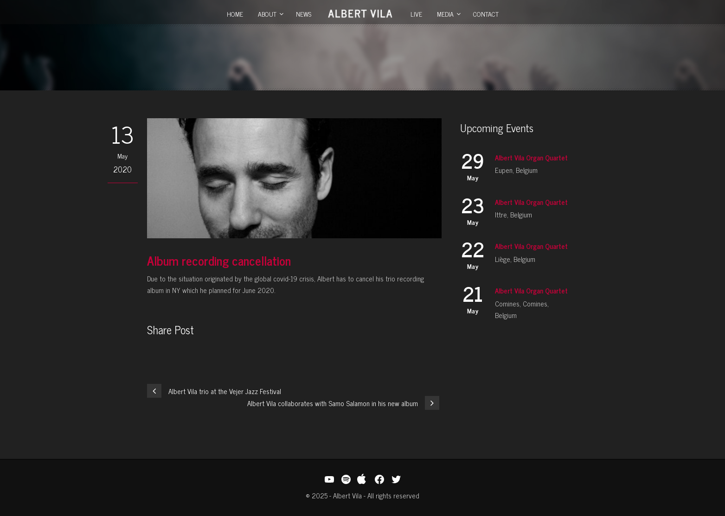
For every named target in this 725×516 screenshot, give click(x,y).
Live (416, 13)
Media (445, 13)
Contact (486, 13)
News (303, 13)
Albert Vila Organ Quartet (531, 157)
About (267, 13)
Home (235, 13)
